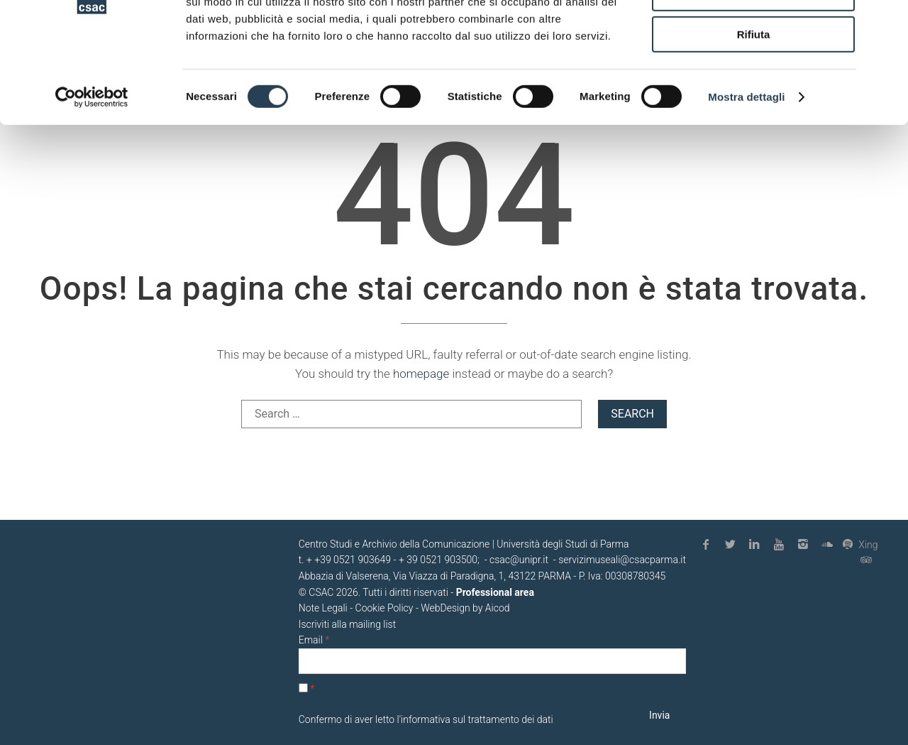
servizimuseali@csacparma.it (622, 559)
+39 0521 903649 (352, 559)
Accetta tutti (754, 35)
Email (314, 640)
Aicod (497, 608)
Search (632, 413)
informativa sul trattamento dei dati (477, 719)
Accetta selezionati (753, 77)
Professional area (495, 592)
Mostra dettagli (746, 181)
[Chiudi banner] (886, 22)
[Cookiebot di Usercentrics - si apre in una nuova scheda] (92, 181)
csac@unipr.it (518, 559)
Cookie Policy (384, 608)
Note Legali (323, 608)
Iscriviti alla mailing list (347, 624)
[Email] (492, 661)
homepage (421, 373)
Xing (860, 544)
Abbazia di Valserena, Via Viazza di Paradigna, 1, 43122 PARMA (435, 576)
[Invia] (659, 715)
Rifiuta (753, 118)
